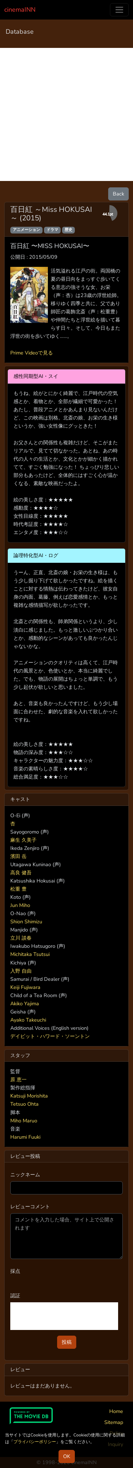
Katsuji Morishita (29, 1095)
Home (116, 1411)
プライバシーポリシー (34, 1442)
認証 (15, 1295)
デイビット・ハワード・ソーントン (50, 1036)
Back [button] (118, 193)
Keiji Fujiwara (25, 987)
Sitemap (113, 1422)
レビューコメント (30, 1206)
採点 (15, 1271)
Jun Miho (20, 905)
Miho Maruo (23, 1120)
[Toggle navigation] (119, 9)
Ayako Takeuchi (28, 1019)
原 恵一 (18, 1079)
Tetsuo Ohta (24, 1103)
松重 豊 (18, 888)
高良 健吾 (21, 872)
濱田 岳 (18, 856)
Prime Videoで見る (31, 352)
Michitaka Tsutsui (30, 954)
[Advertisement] (66, 114)
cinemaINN (19, 9)
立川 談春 (21, 937)
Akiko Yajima (24, 1003)
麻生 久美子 (23, 839)
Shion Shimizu (26, 921)
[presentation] (64, 1316)
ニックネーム (25, 1174)
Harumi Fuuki (25, 1136)
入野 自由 (21, 970)
